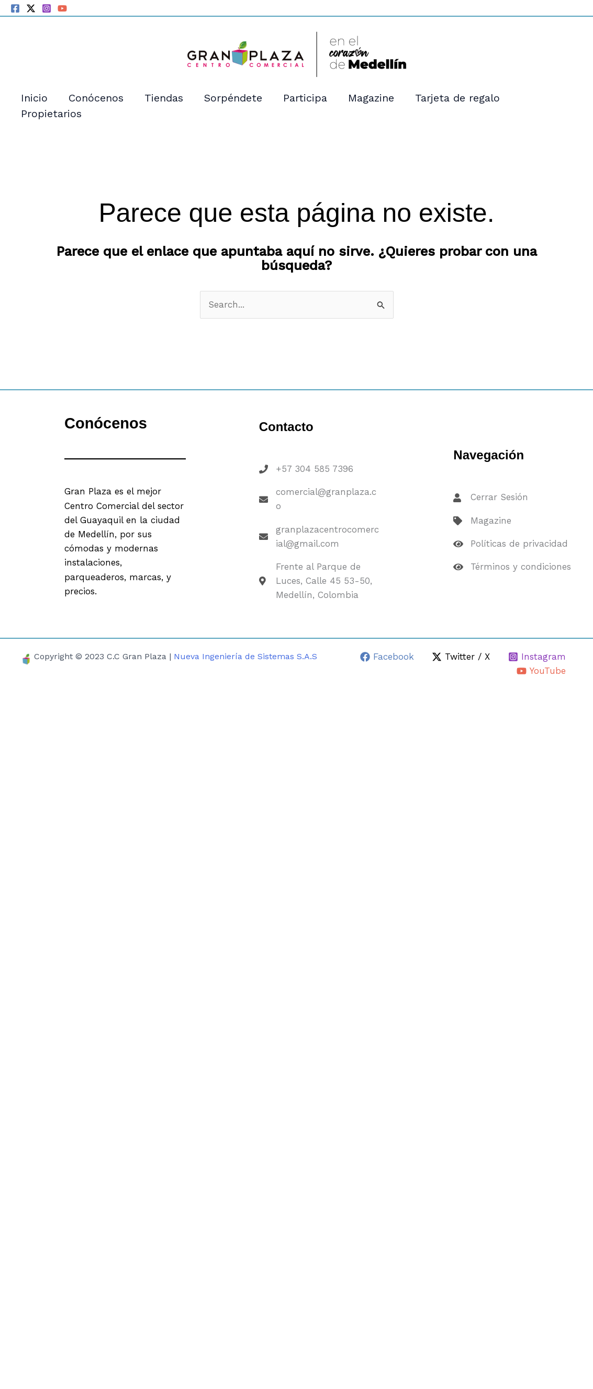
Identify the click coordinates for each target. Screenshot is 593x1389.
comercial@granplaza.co (326, 499)
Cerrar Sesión (499, 497)
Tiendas (163, 98)
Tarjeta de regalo (457, 98)
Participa (305, 98)
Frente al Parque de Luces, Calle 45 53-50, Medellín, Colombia (324, 580)
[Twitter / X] (31, 8)
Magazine (371, 98)
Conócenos (96, 98)
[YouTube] (62, 8)
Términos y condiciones (521, 566)
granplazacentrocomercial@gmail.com (327, 536)
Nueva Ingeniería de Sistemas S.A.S (245, 656)
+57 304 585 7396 (314, 469)
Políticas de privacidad (519, 543)
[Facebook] (15, 8)
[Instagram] (46, 8)
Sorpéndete (233, 98)
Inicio (34, 98)
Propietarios (51, 113)
